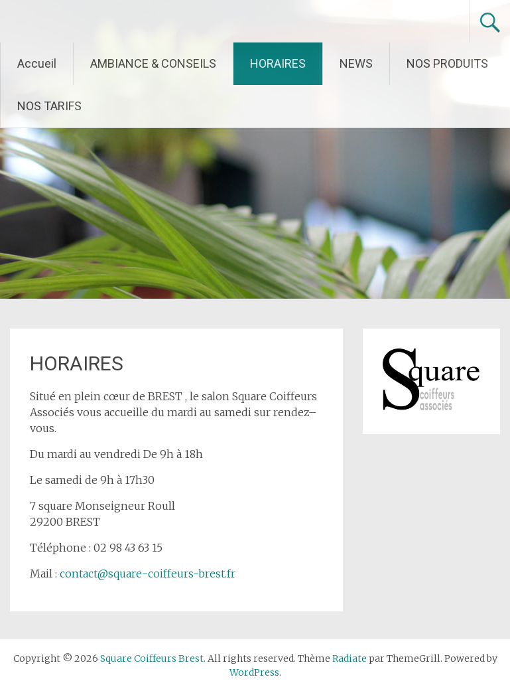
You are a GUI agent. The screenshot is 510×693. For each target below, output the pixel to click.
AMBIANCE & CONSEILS (153, 63)
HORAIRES (278, 63)
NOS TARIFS (49, 106)
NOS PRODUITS (447, 63)
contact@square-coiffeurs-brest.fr (147, 573)
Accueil (36, 63)
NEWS (356, 63)
